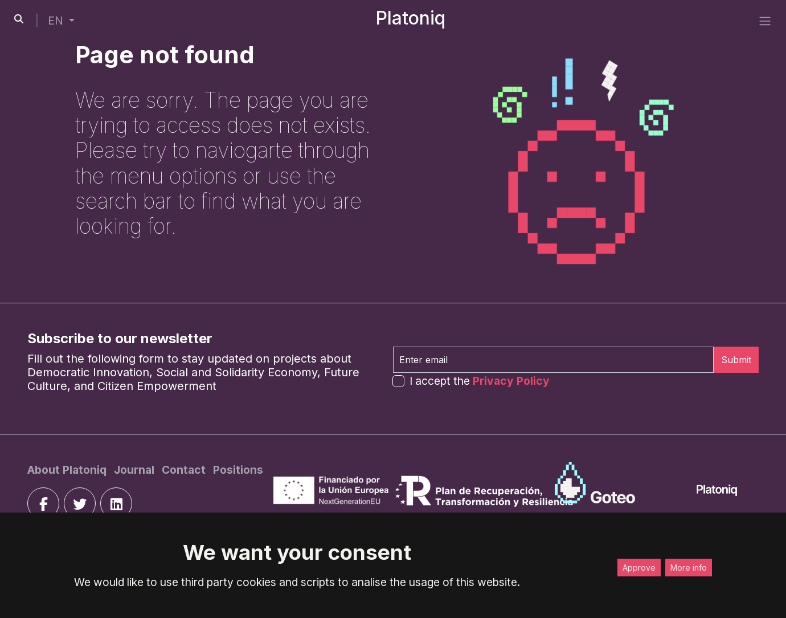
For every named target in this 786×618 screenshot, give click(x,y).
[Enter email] (553, 360)
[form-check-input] (398, 381)
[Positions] (238, 470)
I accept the (480, 381)
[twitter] (80, 503)
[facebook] (43, 503)
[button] (61, 21)
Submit (736, 359)
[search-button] (19, 19)
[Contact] (185, 470)
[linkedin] (116, 503)
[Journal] (135, 470)
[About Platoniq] (68, 470)
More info (688, 567)
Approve (639, 567)
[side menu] (765, 20)
